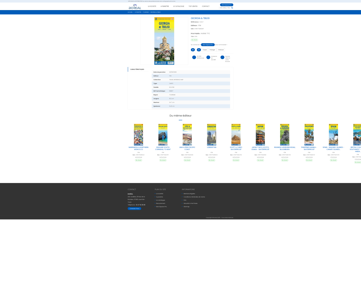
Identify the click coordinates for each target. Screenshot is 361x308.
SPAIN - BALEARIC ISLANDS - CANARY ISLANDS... (333, 148)
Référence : (195, 22)
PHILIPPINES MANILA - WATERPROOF (309, 148)
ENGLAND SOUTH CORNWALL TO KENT (163, 148)
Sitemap (186, 207)
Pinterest (221, 50)
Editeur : (194, 25)
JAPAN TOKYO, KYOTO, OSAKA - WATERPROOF (260, 148)
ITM (199, 25)
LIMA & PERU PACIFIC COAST (187, 148)
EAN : (192, 29)
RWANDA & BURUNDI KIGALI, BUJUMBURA (284, 148)
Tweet (204, 50)
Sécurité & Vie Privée (190, 203)
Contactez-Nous (134, 208)
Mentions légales (189, 194)
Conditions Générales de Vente (194, 197)
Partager (212, 50)
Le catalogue (160, 200)
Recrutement (160, 203)
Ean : (134, 155)
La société (159, 194)
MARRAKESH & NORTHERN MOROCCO (138, 148)
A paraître (159, 197)
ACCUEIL (130, 12)
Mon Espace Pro (226, 5)
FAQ (185, 200)
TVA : (192, 36)
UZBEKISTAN (211, 147)
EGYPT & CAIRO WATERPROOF (236, 148)
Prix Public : (196, 33)
